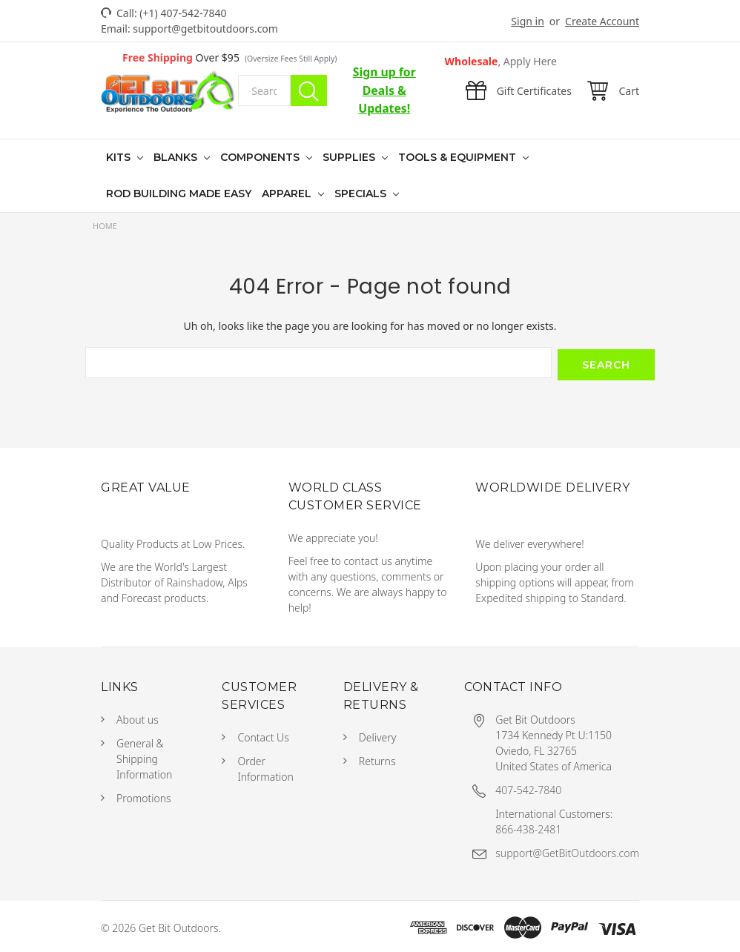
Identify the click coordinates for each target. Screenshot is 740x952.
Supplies (350, 157)
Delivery (378, 735)
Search (308, 90)
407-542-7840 (528, 788)
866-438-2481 (528, 827)
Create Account (602, 21)
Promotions (143, 796)
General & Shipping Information (144, 756)
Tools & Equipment (458, 157)
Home (105, 225)
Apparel (288, 193)
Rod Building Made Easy (178, 193)
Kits (119, 157)
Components (261, 157)
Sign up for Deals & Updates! (384, 90)
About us (137, 717)
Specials (361, 193)
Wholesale (501, 61)
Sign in (527, 21)
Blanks (176, 157)
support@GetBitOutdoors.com (567, 851)
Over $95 (229, 57)
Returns (377, 759)
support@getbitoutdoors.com (205, 29)
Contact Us (262, 735)
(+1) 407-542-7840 (182, 13)
